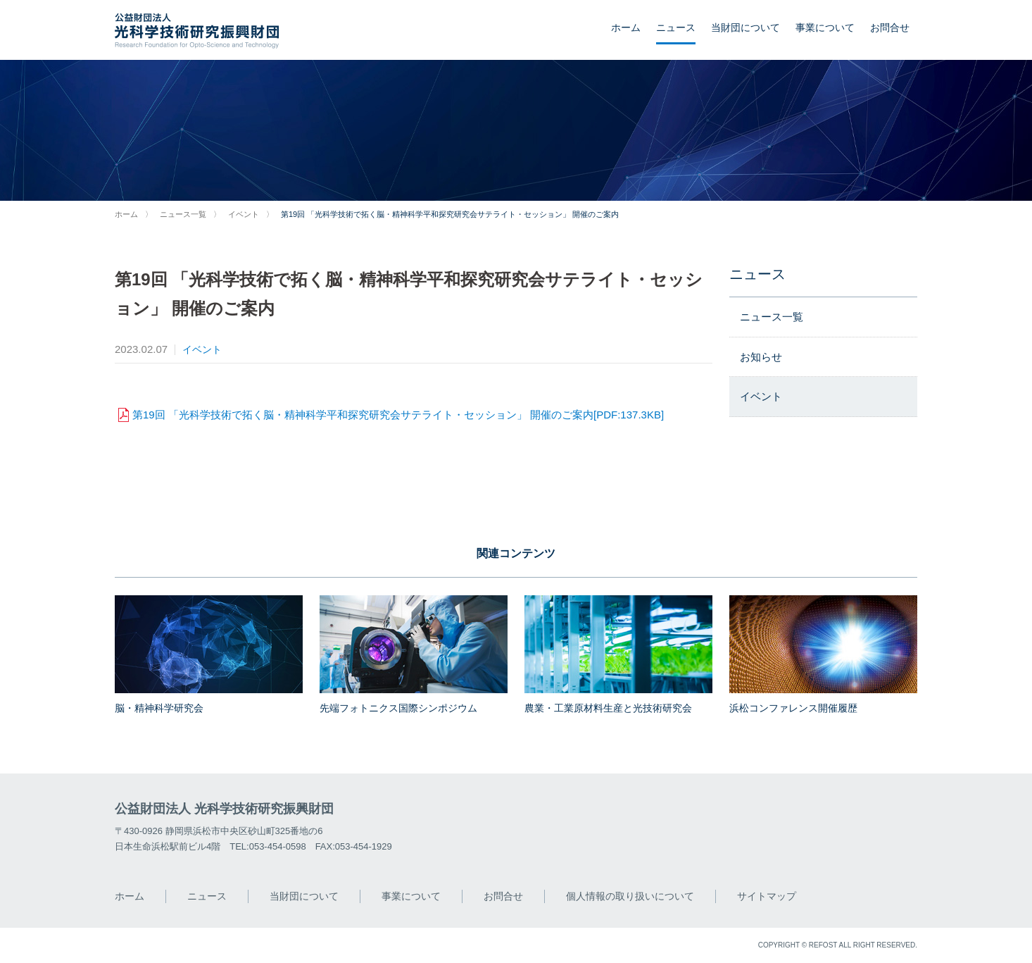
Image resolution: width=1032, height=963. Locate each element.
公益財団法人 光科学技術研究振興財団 (224, 809)
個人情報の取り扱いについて (630, 896)
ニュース (676, 27)
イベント (243, 214)
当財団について (745, 27)
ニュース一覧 (183, 214)
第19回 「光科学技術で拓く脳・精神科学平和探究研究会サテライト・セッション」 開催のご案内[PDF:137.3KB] (398, 415)
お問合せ (890, 27)
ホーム (626, 27)
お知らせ (761, 357)
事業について (825, 27)
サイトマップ (766, 896)
